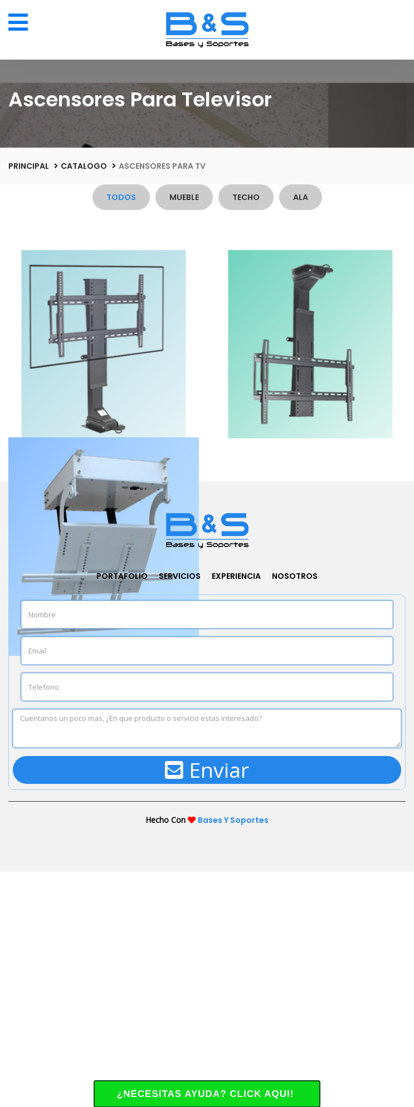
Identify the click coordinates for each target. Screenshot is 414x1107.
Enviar (207, 1004)
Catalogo (84, 166)
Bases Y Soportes (233, 1055)
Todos (121, 197)
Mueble (184, 197)
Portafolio (122, 810)
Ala (300, 197)
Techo (246, 197)
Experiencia (236, 810)
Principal (28, 166)
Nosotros (295, 810)
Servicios (180, 810)
